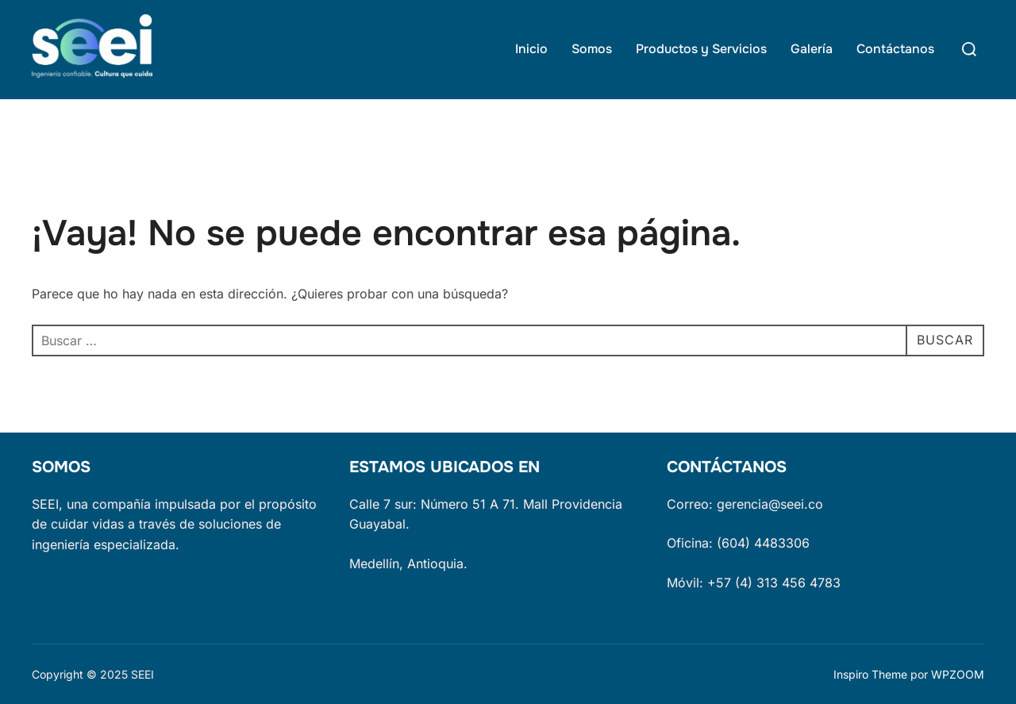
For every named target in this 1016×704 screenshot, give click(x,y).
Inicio (531, 48)
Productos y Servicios (701, 48)
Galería (812, 48)
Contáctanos (895, 48)
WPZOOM (957, 674)
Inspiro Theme (870, 674)
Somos (592, 48)
